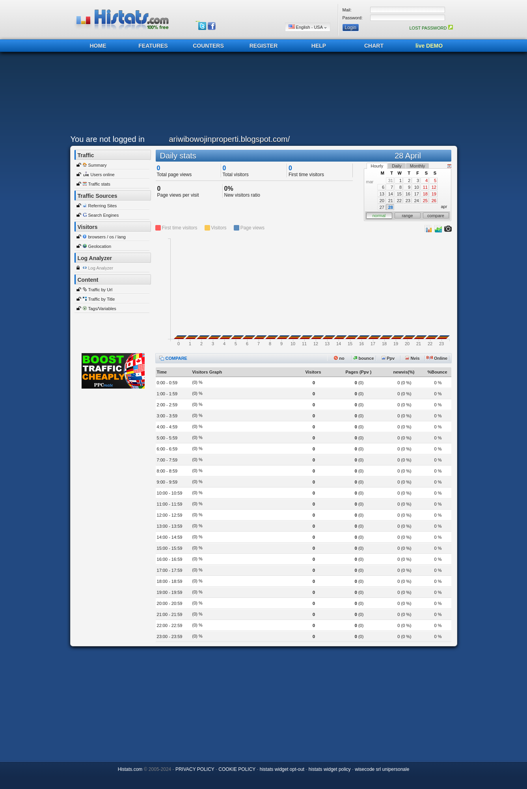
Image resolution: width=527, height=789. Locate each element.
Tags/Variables (102, 308)
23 (408, 200)
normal (379, 215)
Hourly (377, 166)
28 (390, 207)
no (339, 358)
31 (390, 180)
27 (382, 207)
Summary (97, 165)
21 (390, 200)
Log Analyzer (101, 268)
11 (425, 187)
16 (408, 194)
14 (390, 194)
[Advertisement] (262, 95)
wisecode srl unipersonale (382, 769)
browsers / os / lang (107, 236)
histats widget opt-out (282, 769)
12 (434, 187)
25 (425, 200)
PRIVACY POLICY (194, 769)
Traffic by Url (100, 289)
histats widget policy (330, 769)
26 (434, 200)
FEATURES (153, 46)
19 (434, 194)
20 (382, 200)
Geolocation (100, 246)
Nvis (412, 358)
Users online (103, 174)
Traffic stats (99, 184)
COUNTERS (208, 46)
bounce (363, 358)
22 (399, 200)
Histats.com (130, 769)
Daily (396, 166)
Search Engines (103, 215)
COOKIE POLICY (236, 769)
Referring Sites (102, 205)
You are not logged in (108, 139)
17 (416, 194)
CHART (374, 46)
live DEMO (429, 46)
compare (435, 215)
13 (382, 194)
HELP (318, 46)
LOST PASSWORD (431, 28)
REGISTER (264, 46)
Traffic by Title (101, 299)
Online (436, 358)
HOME (98, 46)
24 (416, 200)
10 (416, 187)
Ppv (388, 358)
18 (425, 194)
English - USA (308, 27)
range (407, 215)
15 (399, 194)
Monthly (417, 166)
